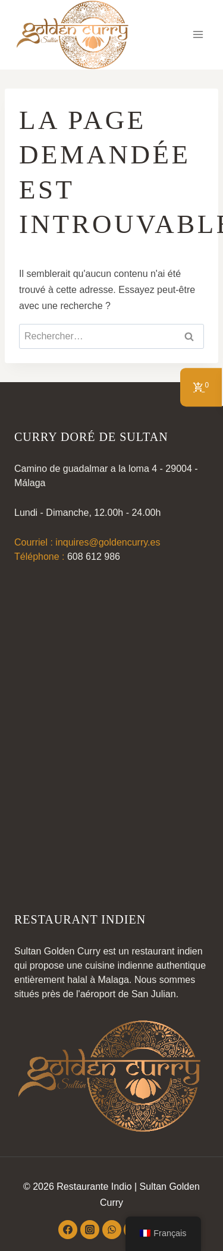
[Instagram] (89, 1229)
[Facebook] (67, 1229)
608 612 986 (93, 557)
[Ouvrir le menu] (198, 35)
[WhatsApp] (111, 1229)
